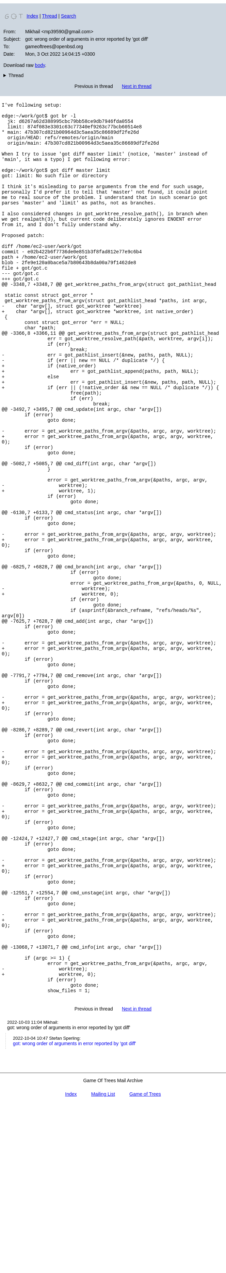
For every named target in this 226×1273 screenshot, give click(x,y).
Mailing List (103, 1262)
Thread (49, 16)
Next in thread (136, 86)
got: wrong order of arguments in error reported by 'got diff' (74, 1211)
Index (32, 16)
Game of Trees (145, 1262)
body (40, 65)
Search (68, 16)
